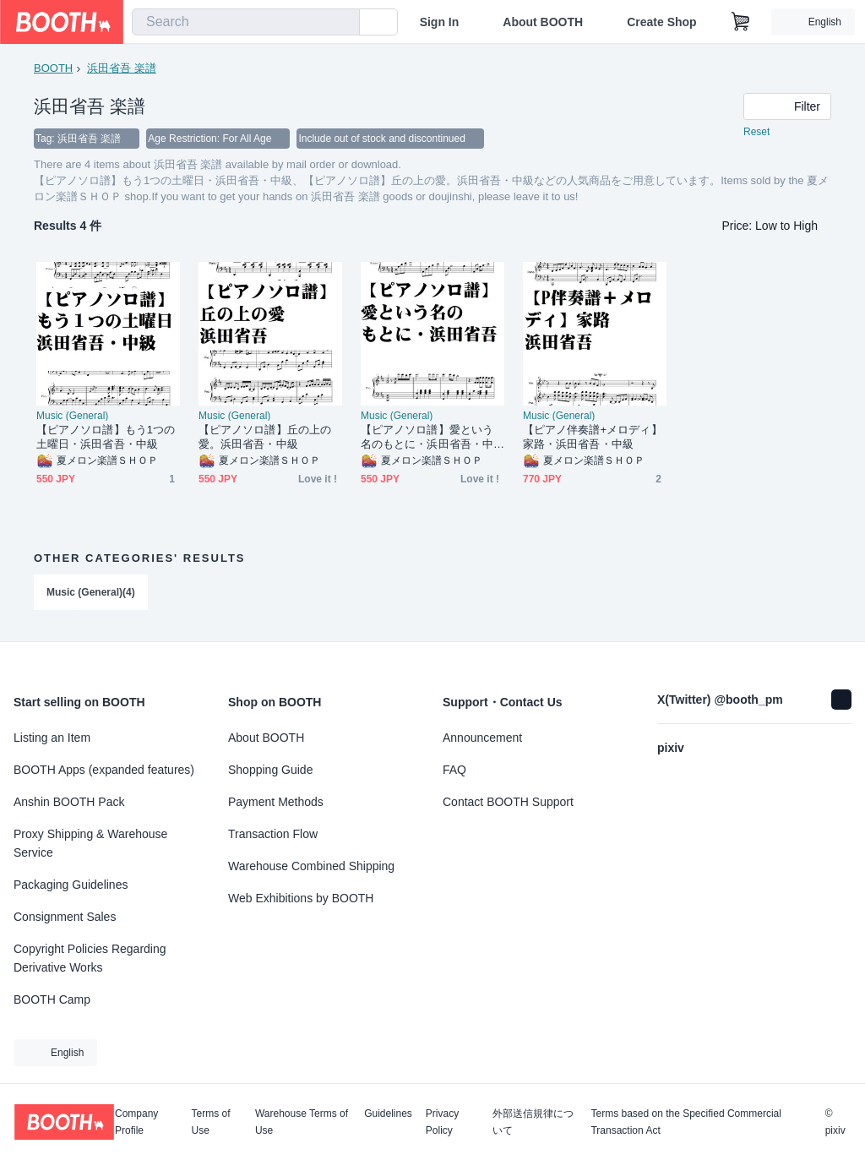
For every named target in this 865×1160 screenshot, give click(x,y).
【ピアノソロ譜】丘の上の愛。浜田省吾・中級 (265, 436)
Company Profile (136, 1121)
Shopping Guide (270, 769)
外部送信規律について (533, 1121)
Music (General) (72, 416)
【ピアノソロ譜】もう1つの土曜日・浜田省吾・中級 (105, 436)
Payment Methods (276, 802)
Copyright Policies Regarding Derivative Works (90, 958)
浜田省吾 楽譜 (121, 68)
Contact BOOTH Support (508, 802)
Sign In (440, 22)
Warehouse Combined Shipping (311, 866)
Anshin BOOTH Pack (69, 802)
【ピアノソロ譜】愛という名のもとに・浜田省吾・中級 (427, 437)
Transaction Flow (273, 834)
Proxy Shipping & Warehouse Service (90, 843)
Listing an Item (52, 737)
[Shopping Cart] (741, 22)
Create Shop (661, 22)
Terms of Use (211, 1121)
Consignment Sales (65, 916)
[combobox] (246, 21)
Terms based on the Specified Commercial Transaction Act (685, 1121)
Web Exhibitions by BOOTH (300, 898)
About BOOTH (543, 22)
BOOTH (53, 68)
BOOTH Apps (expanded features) (104, 769)
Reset (756, 132)
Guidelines (388, 1113)
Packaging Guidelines (71, 884)
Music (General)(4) (90, 592)
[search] (343, 23)
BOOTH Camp (52, 999)
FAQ (454, 769)
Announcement (482, 737)
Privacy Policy (442, 1121)
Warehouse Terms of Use (301, 1121)
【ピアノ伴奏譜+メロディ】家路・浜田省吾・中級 (592, 436)
